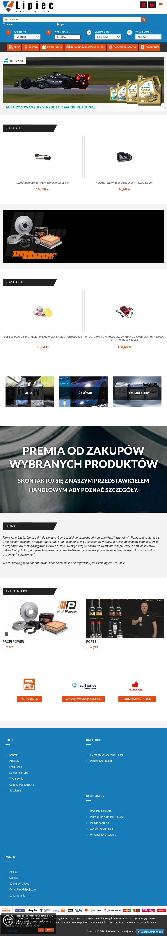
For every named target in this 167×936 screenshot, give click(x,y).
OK (41, 930)
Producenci (15, 766)
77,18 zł (43, 343)
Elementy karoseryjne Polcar (106, 754)
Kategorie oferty (18, 772)
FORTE (91, 641)
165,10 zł (124, 189)
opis (62, 24)
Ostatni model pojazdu (22, 889)
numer (9, 24)
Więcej (10, 647)
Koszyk (13, 877)
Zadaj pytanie (17, 895)
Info (49, 930)
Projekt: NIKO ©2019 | (107, 931)
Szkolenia (15, 790)
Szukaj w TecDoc (19, 883)
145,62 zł (43, 189)
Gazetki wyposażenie (21, 784)
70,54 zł (124, 347)
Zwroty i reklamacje (101, 828)
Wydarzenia (16, 778)
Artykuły (14, 760)
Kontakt (13, 754)
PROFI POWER (13, 641)
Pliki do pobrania (99, 822)
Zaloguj (13, 871)
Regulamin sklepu (100, 810)
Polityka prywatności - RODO (106, 816)
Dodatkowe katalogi (101, 760)
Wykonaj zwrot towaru (103, 834)
